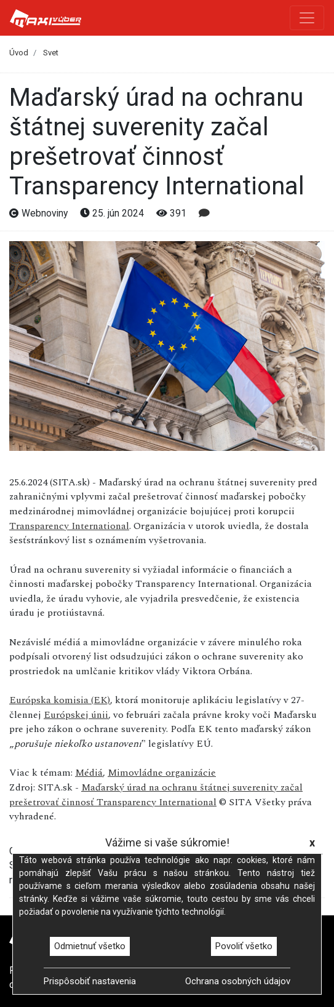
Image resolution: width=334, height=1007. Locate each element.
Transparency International (69, 526)
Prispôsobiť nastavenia (90, 981)
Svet (50, 52)
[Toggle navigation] (307, 18)
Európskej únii (76, 714)
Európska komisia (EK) (59, 700)
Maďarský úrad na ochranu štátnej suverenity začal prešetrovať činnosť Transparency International (156, 795)
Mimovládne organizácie (162, 772)
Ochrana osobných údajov (237, 981)
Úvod (18, 52)
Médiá (89, 772)
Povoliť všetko (243, 946)
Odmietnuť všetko (89, 946)
